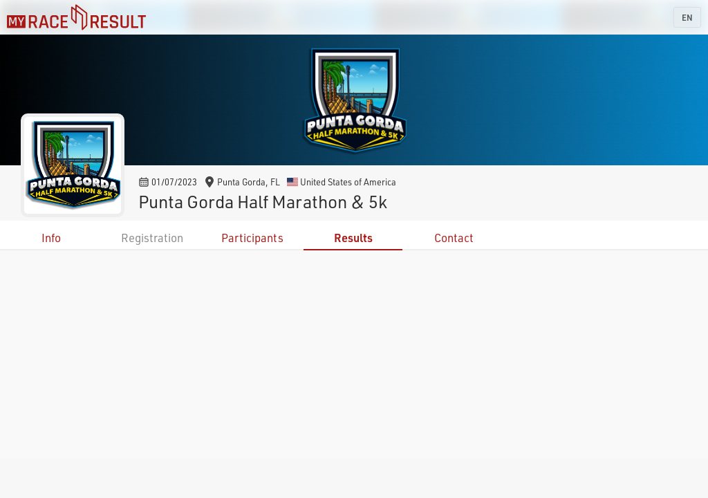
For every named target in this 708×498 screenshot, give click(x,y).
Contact (454, 237)
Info (51, 237)
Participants (252, 237)
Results (353, 237)
